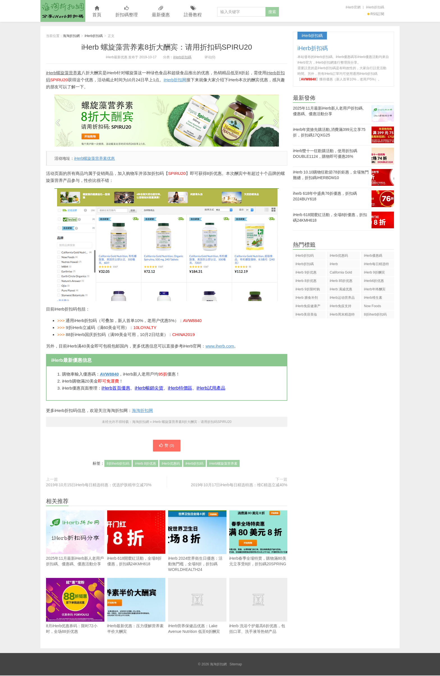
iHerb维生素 (373, 298)
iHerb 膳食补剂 (306, 298)
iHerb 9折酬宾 (374, 272)
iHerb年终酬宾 (375, 289)
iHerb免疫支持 (340, 306)
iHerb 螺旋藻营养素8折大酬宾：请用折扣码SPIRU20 (166, 47)
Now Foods (372, 306)
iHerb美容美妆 (306, 314)
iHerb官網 (353, 7)
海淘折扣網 (62, 11)
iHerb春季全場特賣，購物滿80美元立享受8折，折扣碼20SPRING (258, 539)
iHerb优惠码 (171, 464)
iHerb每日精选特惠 (376, 265)
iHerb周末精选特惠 (342, 315)
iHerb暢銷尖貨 (149, 388)
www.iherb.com (219, 346)
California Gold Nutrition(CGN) (341, 273)
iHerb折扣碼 (375, 7)
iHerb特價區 (180, 388)
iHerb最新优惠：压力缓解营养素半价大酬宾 (136, 606)
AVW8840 (109, 374)
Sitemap (236, 665)
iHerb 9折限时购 (307, 289)
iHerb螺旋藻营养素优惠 (94, 158)
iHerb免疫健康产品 (307, 307)
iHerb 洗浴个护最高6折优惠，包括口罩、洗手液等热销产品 (258, 606)
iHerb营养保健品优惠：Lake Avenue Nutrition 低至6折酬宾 (197, 606)
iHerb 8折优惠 (145, 464)
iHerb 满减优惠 (341, 289)
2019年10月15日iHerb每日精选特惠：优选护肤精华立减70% (99, 485)
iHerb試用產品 (211, 388)
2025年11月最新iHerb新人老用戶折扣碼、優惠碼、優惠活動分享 (75, 549)
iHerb (334, 264)
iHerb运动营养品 (342, 298)
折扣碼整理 (126, 11)
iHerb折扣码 (194, 464)
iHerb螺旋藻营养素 (63, 72)
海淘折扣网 (142, 410)
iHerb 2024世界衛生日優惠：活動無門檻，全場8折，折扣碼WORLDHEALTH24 (197, 541)
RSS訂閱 (375, 14)
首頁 (96, 11)
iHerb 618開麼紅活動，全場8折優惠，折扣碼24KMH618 (136, 539)
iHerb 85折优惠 (341, 281)
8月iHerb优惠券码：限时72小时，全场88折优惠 (75, 606)
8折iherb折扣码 (118, 464)
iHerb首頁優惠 (116, 388)
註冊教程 (193, 11)
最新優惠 (161, 11)
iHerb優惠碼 (373, 256)
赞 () (166, 446)
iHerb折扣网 (175, 79)
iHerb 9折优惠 (306, 272)
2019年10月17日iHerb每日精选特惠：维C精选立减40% (239, 485)
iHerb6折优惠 (374, 281)
